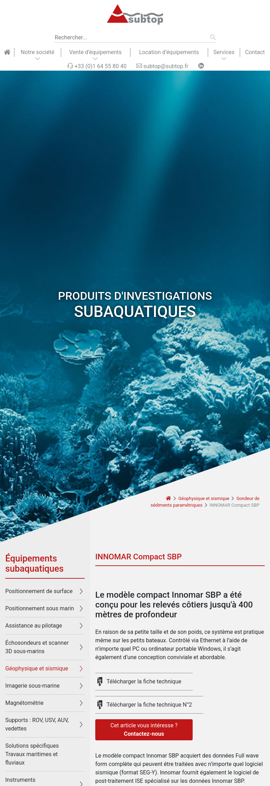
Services (223, 52)
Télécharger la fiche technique (144, 681)
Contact (255, 52)
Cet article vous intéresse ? (144, 730)
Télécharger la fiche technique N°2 (149, 704)
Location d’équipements (169, 52)
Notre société (37, 52)
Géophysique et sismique (203, 498)
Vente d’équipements (95, 52)
